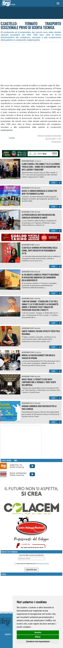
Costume (38, 161)
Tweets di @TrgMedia (9, 612)
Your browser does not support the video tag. (21, 442)
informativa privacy (42, 563)
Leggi (57, 182)
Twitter (12, 138)
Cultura (37, 245)
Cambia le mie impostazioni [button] (38, 641)
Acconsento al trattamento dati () (33, 563)
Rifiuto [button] (38, 637)
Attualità (37, 188)
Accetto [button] (37, 632)
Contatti (8, 634)
